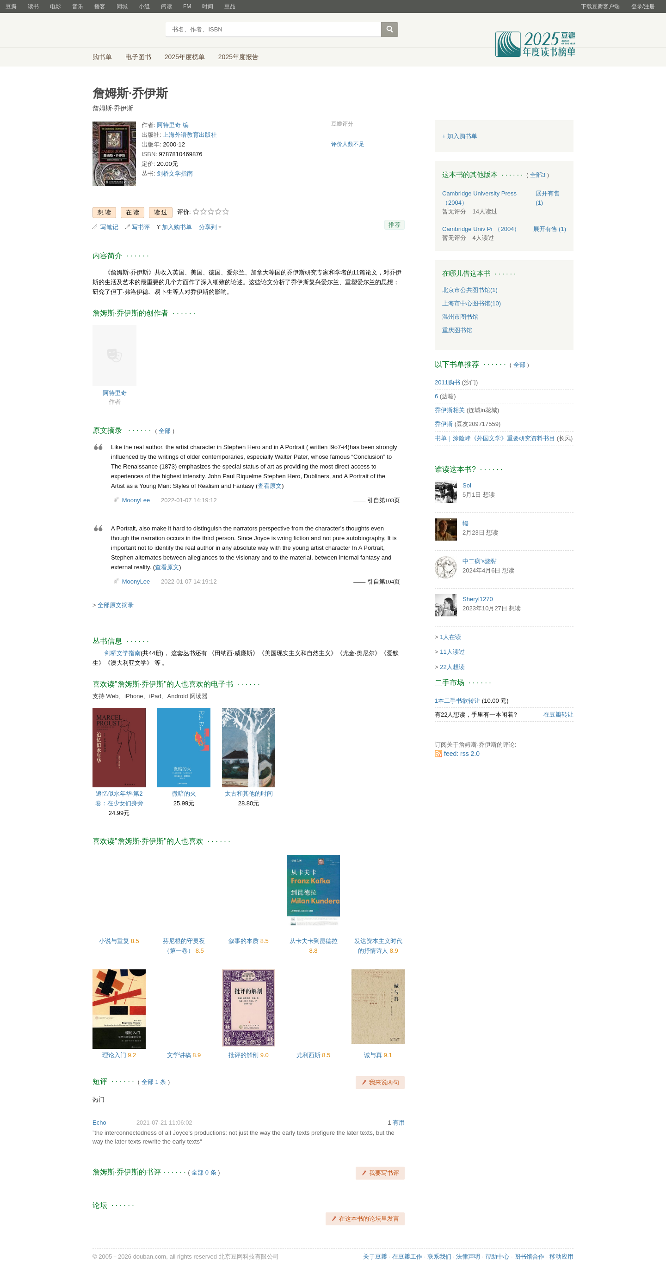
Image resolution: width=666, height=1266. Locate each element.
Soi (466, 485)
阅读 (166, 6)
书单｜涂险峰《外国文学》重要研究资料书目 (495, 438)
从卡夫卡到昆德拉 (314, 940)
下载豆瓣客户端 (600, 6)
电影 (55, 6)
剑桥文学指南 (175, 173)
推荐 (394, 224)
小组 (144, 6)
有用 (399, 1122)
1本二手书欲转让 (457, 700)
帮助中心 (497, 1256)
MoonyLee (136, 500)
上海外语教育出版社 (190, 134)
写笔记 (109, 227)
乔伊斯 (444, 423)
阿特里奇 (115, 393)
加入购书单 (177, 227)
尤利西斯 (309, 1055)
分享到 (208, 227)
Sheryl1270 (477, 599)
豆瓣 (11, 6)
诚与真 (374, 1055)
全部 (165, 430)
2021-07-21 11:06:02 (164, 1122)
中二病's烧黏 (479, 561)
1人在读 (450, 636)
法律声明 (468, 1256)
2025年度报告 (238, 57)
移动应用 (561, 1256)
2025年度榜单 (185, 57)
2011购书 (447, 382)
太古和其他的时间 (249, 793)
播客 (99, 6)
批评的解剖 (244, 1055)
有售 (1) (550, 228)
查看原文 (270, 485)
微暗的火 (184, 793)
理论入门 (115, 1055)
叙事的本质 (244, 940)
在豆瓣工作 (407, 1256)
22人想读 (452, 666)
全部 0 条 (203, 1172)
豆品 (229, 6)
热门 (98, 1099)
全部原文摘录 (116, 605)
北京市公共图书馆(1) (470, 289)
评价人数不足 (347, 144)
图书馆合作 (529, 1256)
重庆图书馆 (457, 330)
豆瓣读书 (126, 30)
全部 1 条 (154, 1081)
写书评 (141, 227)
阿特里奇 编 (173, 125)
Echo (99, 1122)
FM (187, 6)
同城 (122, 6)
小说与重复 (115, 940)
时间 (207, 6)
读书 (33, 6)
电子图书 (138, 57)
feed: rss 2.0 (462, 753)
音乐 (77, 6)
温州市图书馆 (460, 316)
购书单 (102, 57)
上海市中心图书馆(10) (471, 303)
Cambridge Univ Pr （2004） (481, 228)
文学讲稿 (180, 1055)
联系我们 (439, 1256)
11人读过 (452, 651)
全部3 (537, 174)
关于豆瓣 (375, 1256)
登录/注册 (643, 6)
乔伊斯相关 (450, 410)
